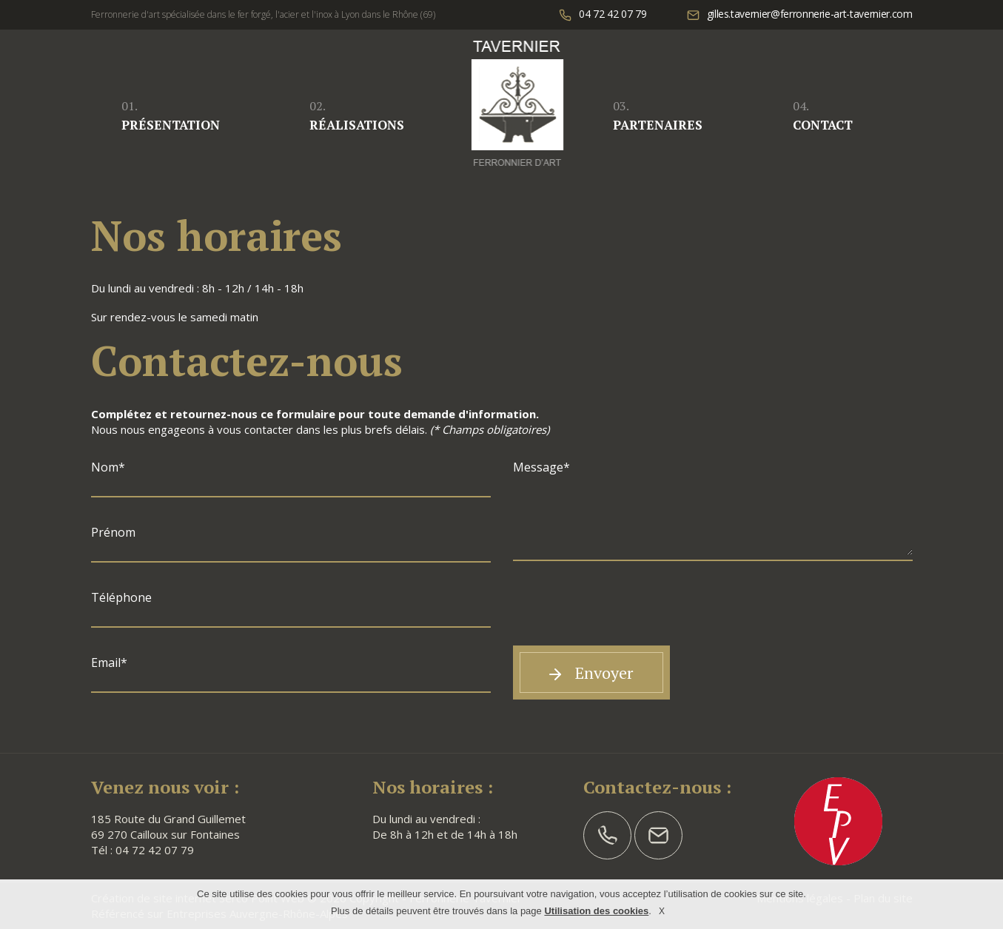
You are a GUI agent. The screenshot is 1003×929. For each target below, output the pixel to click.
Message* (541, 467)
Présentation (170, 115)
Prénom (113, 532)
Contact (823, 115)
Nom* (108, 467)
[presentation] (625, 613)
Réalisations (356, 115)
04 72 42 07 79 (154, 849)
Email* (109, 662)
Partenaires (657, 115)
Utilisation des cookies (596, 910)
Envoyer (589, 673)
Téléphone (121, 597)
